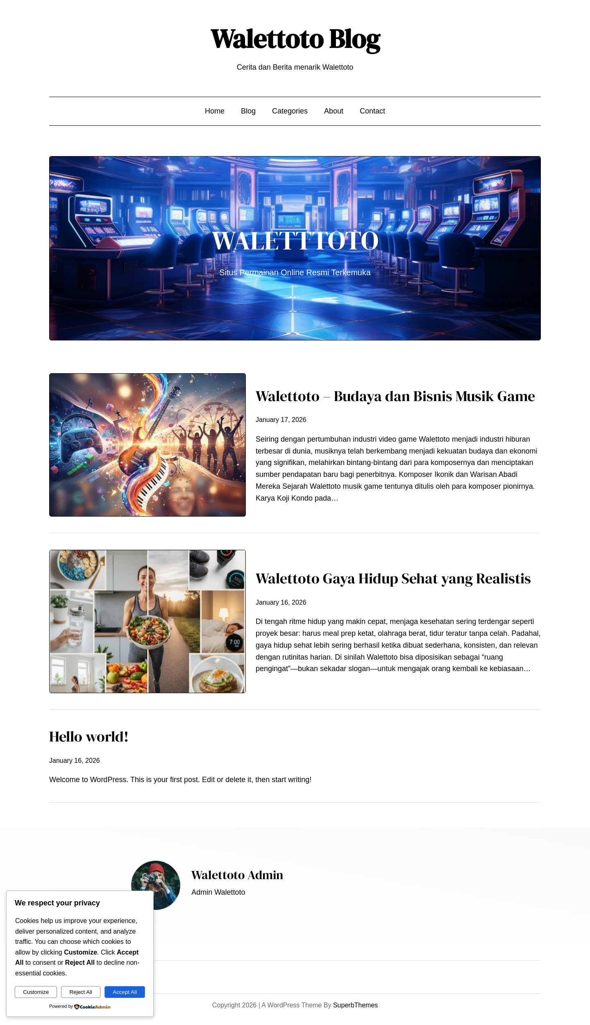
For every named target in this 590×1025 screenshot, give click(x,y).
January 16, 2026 (281, 602)
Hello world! (89, 736)
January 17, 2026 (281, 419)
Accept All (125, 992)
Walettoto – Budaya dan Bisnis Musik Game (395, 396)
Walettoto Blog (295, 39)
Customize (36, 992)
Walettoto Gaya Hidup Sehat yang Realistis (393, 578)
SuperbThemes (355, 1005)
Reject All (80, 992)
